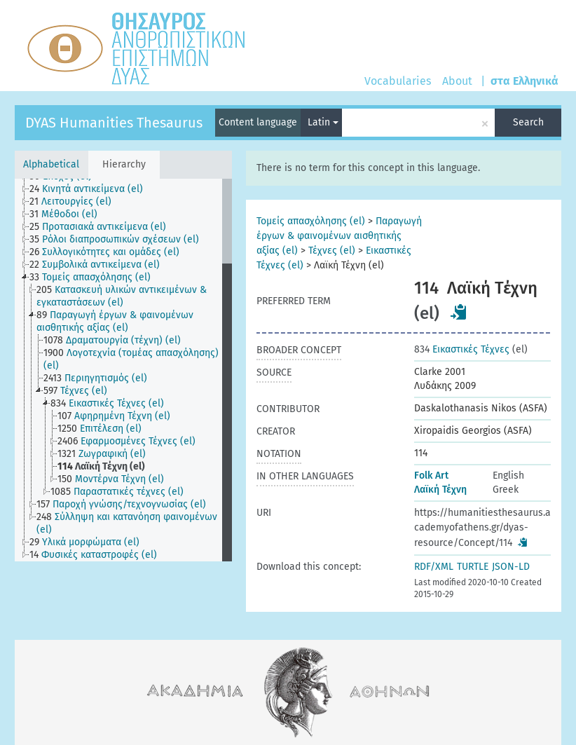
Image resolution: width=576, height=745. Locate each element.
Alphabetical (51, 164)
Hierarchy (124, 164)
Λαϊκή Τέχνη (440, 489)
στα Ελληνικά (524, 81)
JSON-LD (511, 567)
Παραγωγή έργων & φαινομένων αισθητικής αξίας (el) (339, 236)
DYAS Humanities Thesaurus (114, 122)
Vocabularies (397, 81)
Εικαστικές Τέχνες (461, 349)
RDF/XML (433, 567)
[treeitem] (92, 189)
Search (528, 122)
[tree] (123, 370)
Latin (323, 122)
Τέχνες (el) (331, 251)
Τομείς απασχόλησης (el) (310, 221)
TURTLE (472, 567)
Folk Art (431, 475)
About (457, 81)
